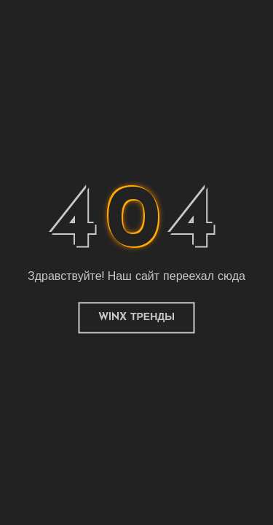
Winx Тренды (136, 317)
